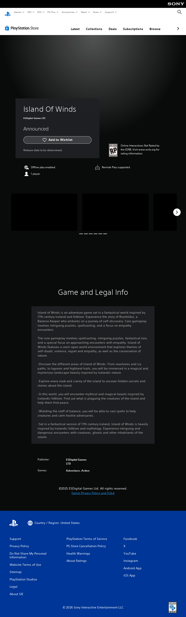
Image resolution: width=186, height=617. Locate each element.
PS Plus (51, 12)
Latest (52, 25)
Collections (71, 25)
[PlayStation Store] (22, 23)
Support (109, 12)
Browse (131, 25)
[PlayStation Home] (7, 12)
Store (96, 12)
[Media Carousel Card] (44, 208)
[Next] (177, 208)
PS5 (29, 12)
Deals (89, 25)
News (84, 12)
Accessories (68, 12)
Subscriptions (110, 25)
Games (17, 12)
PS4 (39, 12)
